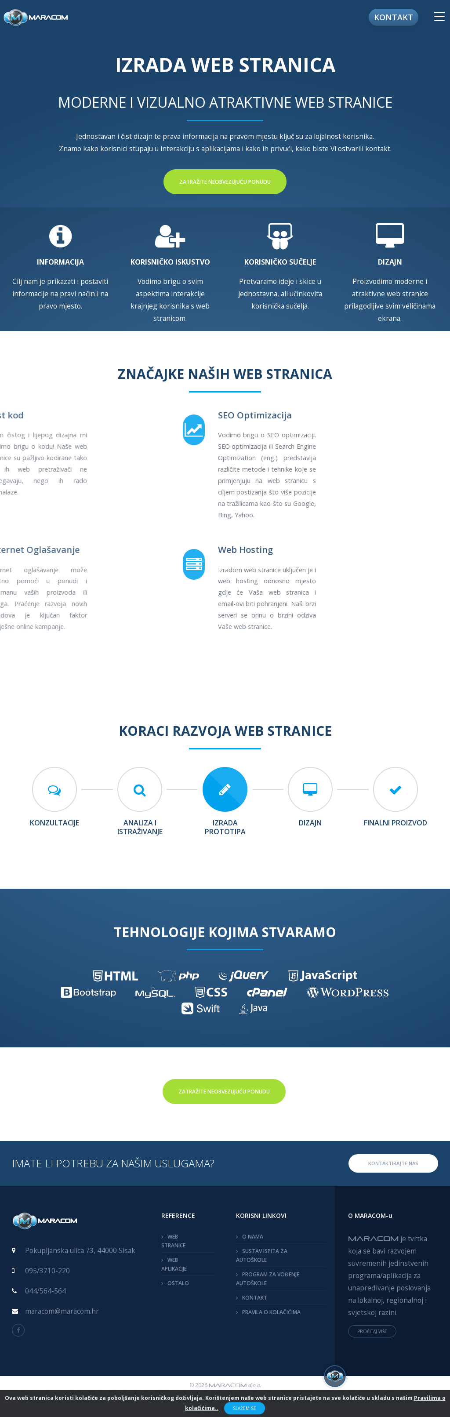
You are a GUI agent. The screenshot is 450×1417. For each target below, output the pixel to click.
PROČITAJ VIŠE (372, 1331)
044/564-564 (45, 1291)
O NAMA (252, 1236)
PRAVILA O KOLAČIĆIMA (271, 1312)
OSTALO (178, 1283)
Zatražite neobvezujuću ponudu (225, 181)
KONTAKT (254, 1297)
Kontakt (393, 17)
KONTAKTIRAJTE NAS (393, 1163)
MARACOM (373, 1238)
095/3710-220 (47, 1270)
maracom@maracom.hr (62, 1311)
